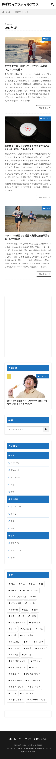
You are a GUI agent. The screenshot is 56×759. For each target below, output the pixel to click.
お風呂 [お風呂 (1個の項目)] (33, 616)
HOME (7, 12)
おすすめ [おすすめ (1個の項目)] (14, 610)
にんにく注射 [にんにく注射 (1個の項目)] (27, 635)
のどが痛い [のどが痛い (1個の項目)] (15, 642)
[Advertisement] (28, 326)
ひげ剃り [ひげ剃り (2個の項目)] (39, 642)
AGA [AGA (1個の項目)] (12, 584)
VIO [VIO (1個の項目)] (34, 597)
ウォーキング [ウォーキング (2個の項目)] (35, 687)
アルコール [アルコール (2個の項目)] (15, 674)
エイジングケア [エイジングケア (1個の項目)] (17, 700)
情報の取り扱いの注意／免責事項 (28, 745)
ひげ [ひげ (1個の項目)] (28, 642)
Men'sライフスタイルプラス (20, 4)
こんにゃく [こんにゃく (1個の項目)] (26, 629)
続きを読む (43, 108)
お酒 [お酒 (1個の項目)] (22, 616)
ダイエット (46, 118)
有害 (12, 492)
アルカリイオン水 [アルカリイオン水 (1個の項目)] (18, 667)
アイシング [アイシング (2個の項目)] (42, 648)
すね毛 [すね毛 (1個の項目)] (13, 635)
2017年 (18, 12)
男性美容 (14, 499)
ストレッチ (15, 463)
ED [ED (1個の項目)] (42, 584)
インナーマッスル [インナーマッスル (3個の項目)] (35, 680)
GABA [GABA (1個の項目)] (13, 590)
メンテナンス (16, 550)
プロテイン (15, 543)
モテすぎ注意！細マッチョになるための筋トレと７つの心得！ (27, 68)
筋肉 (12, 536)
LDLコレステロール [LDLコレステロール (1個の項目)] (18, 597)
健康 (12, 455)
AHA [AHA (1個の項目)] (22, 584)
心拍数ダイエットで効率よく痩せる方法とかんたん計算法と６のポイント (27, 147)
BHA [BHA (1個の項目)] (32, 584)
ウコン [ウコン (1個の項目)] (13, 693)
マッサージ (15, 477)
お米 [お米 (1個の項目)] (36, 610)
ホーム (12, 739)
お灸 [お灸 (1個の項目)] (26, 610)
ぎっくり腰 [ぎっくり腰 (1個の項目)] (35, 622)
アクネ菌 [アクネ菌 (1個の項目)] (14, 655)
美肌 (12, 521)
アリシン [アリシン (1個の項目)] (36, 661)
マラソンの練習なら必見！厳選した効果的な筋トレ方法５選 (27, 237)
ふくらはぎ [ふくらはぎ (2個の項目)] (15, 648)
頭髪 (12, 528)
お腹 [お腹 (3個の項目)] (12, 616)
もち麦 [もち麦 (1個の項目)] (28, 648)
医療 (12, 484)
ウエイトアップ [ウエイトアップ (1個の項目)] (17, 687)
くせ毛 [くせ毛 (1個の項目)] (13, 629)
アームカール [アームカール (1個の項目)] (16, 680)
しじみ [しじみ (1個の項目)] (40, 629)
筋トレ (47, 39)
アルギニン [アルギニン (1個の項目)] (35, 667)
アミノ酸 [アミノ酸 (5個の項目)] (27, 655)
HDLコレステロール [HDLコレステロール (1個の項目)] (30, 590)
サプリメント (16, 506)
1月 (26, 12)
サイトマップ (25, 739)
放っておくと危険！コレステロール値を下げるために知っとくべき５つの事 (27, 402)
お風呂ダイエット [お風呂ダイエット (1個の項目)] (18, 622)
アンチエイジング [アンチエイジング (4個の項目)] (33, 674)
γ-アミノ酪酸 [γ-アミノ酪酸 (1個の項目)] (16, 603)
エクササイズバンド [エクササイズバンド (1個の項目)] (38, 700)
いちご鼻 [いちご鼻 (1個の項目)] (31, 603)
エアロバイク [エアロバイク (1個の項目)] (27, 693)
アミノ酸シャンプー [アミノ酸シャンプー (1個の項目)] (19, 661)
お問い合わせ (40, 739)
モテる (13, 514)
